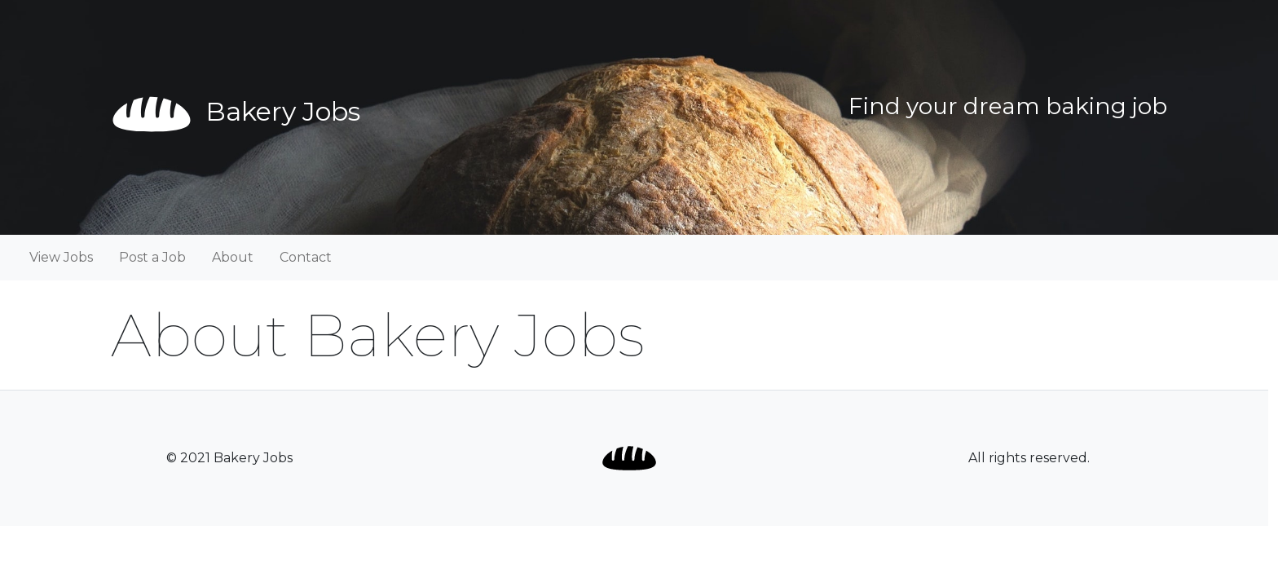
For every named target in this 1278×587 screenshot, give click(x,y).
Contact (306, 257)
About (232, 257)
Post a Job (152, 257)
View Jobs (61, 257)
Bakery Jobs (235, 111)
